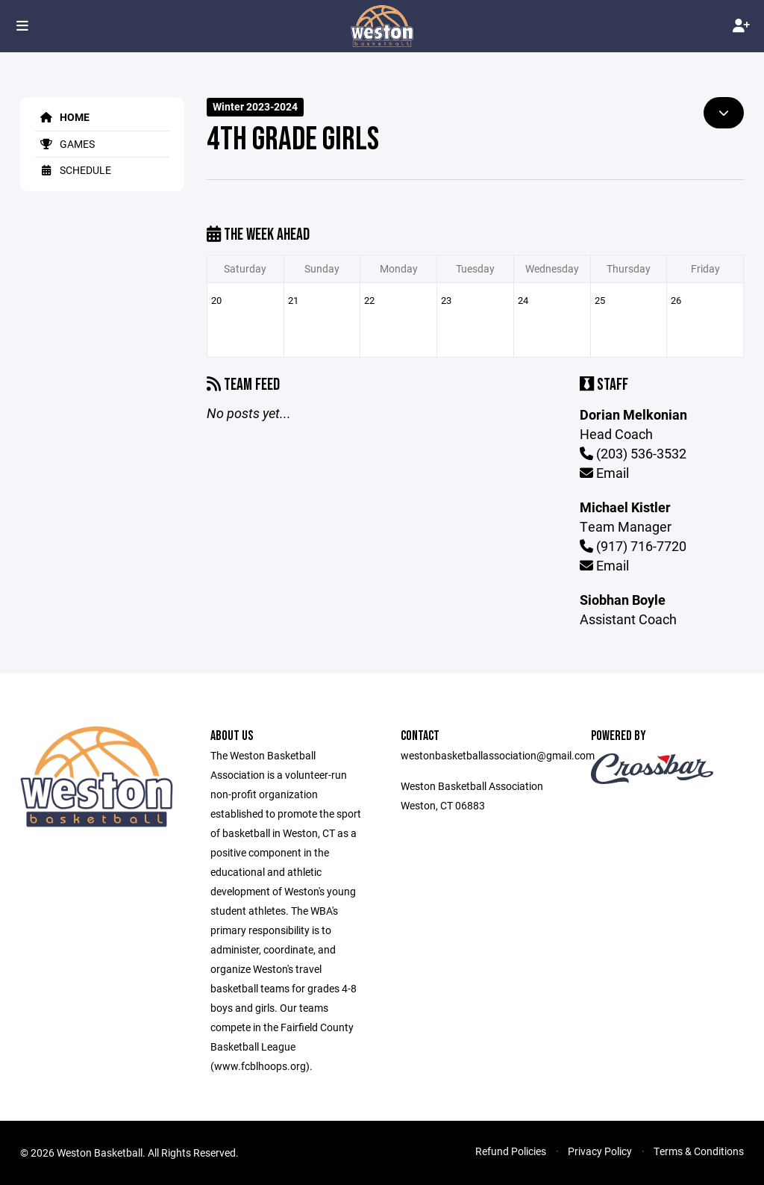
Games (65, 144)
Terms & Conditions (699, 1151)
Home (62, 117)
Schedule (73, 170)
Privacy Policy (600, 1151)
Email (604, 473)
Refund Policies (510, 1151)
